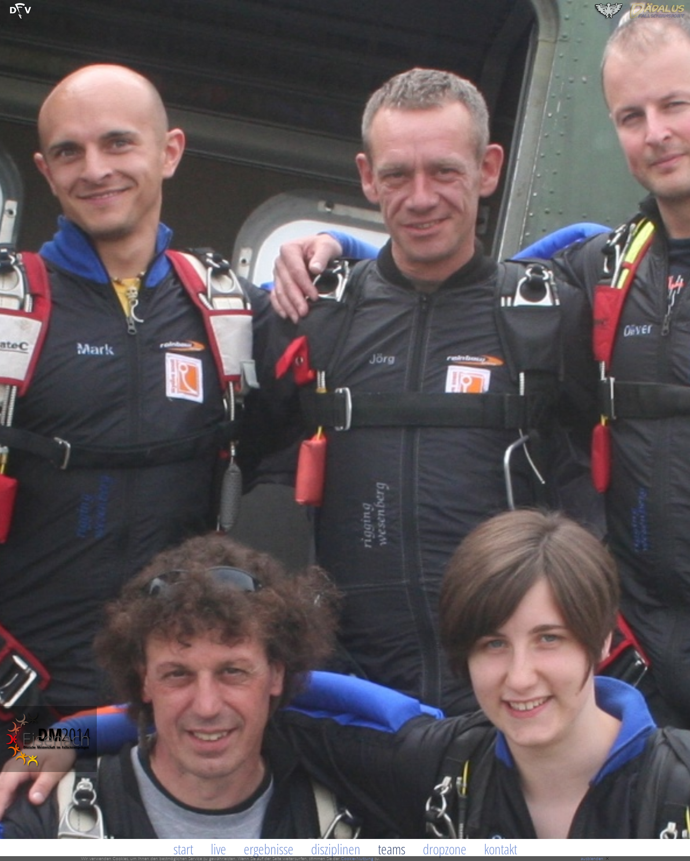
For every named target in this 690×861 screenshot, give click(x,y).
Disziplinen (335, 848)
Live (218, 848)
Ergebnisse (269, 848)
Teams (391, 848)
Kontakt (500, 848)
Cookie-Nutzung (357, 858)
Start (183, 848)
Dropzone (444, 848)
